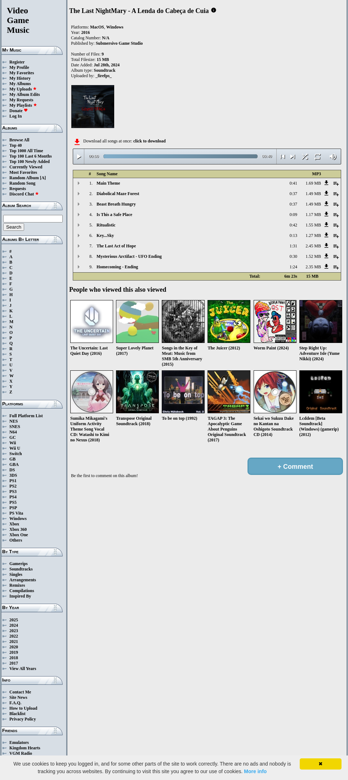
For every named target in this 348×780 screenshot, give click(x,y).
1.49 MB (313, 193)
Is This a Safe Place (114, 214)
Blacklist (17, 713)
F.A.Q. (15, 702)
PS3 (13, 491)
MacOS (97, 27)
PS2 (13, 486)
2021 (13, 641)
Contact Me (20, 692)
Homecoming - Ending (117, 266)
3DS (13, 475)
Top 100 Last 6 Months (30, 156)
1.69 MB (313, 183)
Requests (17, 188)
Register (17, 62)
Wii (12, 442)
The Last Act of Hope (116, 245)
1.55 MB (313, 225)
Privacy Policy (22, 719)
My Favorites (21, 72)
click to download (149, 141)
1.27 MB (313, 235)
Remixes (17, 585)
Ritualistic (106, 225)
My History (20, 78)
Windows (18, 518)
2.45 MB (313, 245)
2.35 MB (313, 266)
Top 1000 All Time (26, 150)
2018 (13, 657)
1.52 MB (313, 256)
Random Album (24, 177)
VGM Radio (20, 753)
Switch (15, 453)
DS (12, 469)
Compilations (21, 590)
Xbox (14, 523)
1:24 (293, 266)
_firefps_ (103, 75)
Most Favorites (23, 172)
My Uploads (23, 89)
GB (12, 459)
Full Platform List (26, 415)
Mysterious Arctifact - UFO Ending (129, 256)
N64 (13, 432)
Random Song (22, 183)
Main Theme (108, 183)
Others (15, 540)
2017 (13, 663)
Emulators (19, 742)
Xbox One (18, 534)
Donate (18, 110)
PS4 (13, 496)
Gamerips (18, 563)
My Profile (19, 67)
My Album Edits (24, 94)
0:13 (293, 235)
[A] (43, 177)
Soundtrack (104, 70)
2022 (13, 636)
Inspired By (20, 596)
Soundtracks (21, 569)
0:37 (293, 193)
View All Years (22, 668)
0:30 (293, 256)
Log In (15, 116)
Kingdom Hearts (24, 747)
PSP (13, 507)
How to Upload (23, 708)
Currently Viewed (25, 166)
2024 (13, 625)
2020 (13, 646)
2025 (13, 619)
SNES (14, 426)
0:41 (293, 183)
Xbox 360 (18, 529)
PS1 (13, 480)
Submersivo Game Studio (119, 43)
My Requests (21, 99)
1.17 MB (313, 214)
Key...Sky (105, 235)
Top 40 (15, 145)
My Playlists (23, 105)
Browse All (19, 139)
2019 (13, 652)
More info (255, 771)
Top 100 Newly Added (29, 161)
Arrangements (22, 579)
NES (13, 421)
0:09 (293, 214)
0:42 (293, 225)
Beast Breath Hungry (116, 204)
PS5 (13, 502)
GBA (14, 464)
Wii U (14, 448)
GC (12, 437)
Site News (18, 697)
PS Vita (16, 513)
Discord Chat (24, 194)
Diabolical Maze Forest (118, 193)
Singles (15, 574)
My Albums (20, 83)
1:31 (293, 245)
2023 (13, 630)
